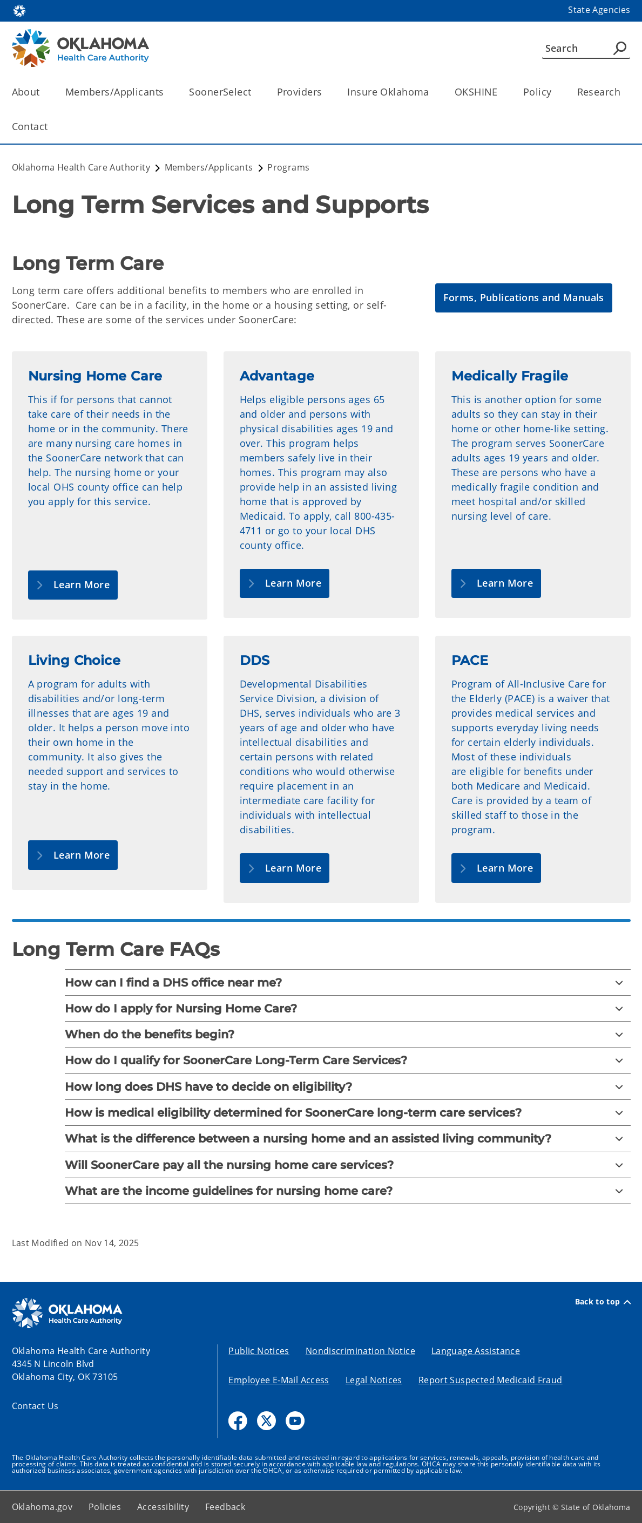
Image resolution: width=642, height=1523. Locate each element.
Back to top (603, 1302)
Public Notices (258, 1351)
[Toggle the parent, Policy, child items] (555, 92)
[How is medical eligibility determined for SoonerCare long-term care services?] (348, 1112)
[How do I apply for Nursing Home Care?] (348, 1008)
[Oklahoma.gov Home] (19, 10)
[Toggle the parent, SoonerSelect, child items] (255, 92)
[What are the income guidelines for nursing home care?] (348, 1191)
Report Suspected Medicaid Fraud (490, 1380)
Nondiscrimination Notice (360, 1351)
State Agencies (599, 10)
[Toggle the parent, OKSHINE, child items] (501, 92)
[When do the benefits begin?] (348, 1034)
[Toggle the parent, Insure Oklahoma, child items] (432, 92)
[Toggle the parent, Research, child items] (623, 92)
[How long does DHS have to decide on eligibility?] (348, 1086)
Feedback (225, 1507)
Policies (105, 1507)
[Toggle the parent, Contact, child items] (51, 126)
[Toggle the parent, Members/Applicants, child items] (167, 92)
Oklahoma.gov (42, 1507)
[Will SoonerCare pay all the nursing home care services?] (348, 1165)
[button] (523, 298)
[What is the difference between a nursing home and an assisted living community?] (348, 1138)
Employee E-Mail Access (278, 1380)
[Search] (586, 48)
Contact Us (35, 1406)
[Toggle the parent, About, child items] (43, 92)
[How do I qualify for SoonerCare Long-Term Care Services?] (348, 1060)
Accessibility (163, 1507)
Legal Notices (374, 1380)
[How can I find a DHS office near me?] (348, 982)
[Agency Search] (620, 48)
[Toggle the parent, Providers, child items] (325, 92)
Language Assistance (475, 1351)
